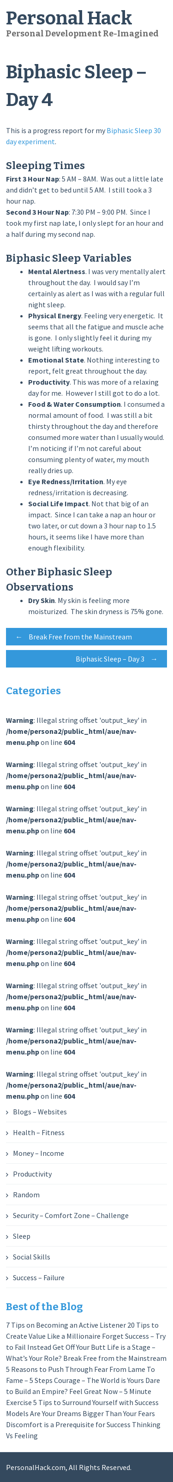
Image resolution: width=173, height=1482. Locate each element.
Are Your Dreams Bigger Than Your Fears (92, 1413)
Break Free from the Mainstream (71, 636)
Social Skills (31, 1256)
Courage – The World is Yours (99, 1380)
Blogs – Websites (40, 1111)
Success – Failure (39, 1277)
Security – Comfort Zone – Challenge (71, 1215)
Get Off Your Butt (79, 1347)
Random (26, 1194)
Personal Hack (69, 18)
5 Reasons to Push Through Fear (57, 1369)
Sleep (21, 1236)
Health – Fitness (39, 1132)
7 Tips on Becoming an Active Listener (66, 1325)
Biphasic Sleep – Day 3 (119, 658)
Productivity (32, 1173)
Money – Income (38, 1153)
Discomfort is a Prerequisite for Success (68, 1424)
